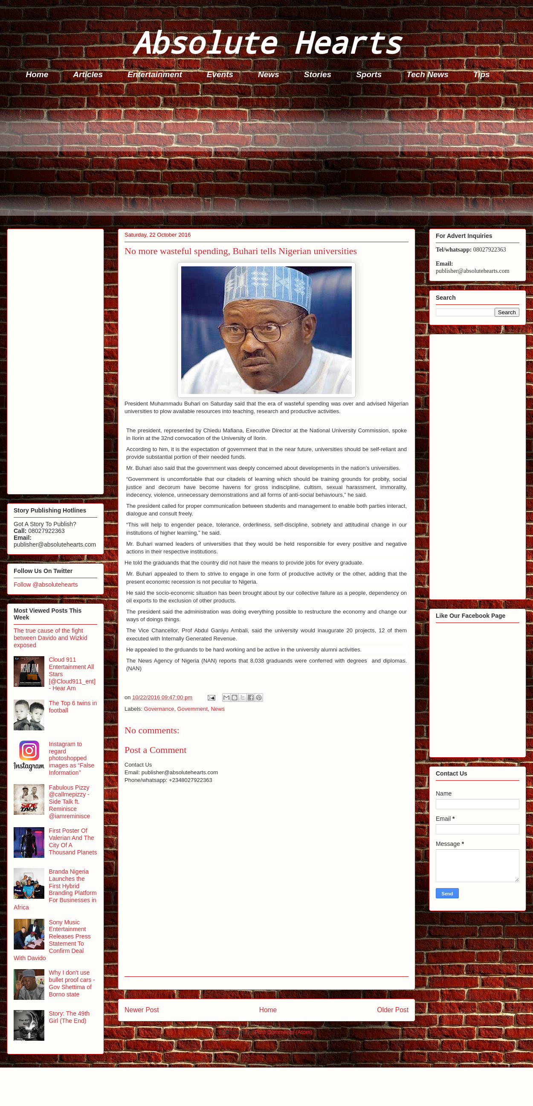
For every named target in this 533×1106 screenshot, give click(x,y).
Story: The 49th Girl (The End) (69, 1017)
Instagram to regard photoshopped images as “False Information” (72, 758)
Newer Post (142, 1009)
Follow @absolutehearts (46, 584)
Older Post (392, 1009)
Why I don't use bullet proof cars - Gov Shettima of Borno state (72, 983)
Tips (481, 74)
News (268, 74)
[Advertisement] (269, 156)
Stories (317, 74)
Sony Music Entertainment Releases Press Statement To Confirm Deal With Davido (52, 940)
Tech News (427, 74)
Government (192, 709)
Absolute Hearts (266, 42)
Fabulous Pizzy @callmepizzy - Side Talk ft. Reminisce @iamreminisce (69, 801)
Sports (369, 74)
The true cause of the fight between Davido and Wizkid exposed (50, 638)
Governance (159, 709)
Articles (88, 74)
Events (220, 74)
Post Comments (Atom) (283, 1032)
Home (37, 74)
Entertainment (154, 74)
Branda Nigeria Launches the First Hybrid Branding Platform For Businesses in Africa (55, 889)
